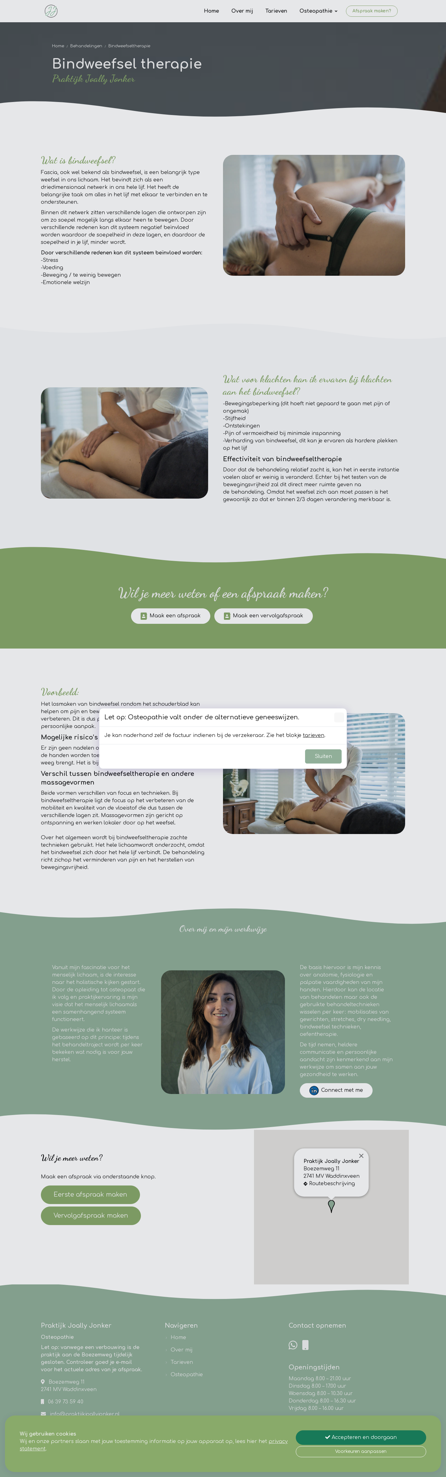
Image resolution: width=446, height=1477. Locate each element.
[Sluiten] (339, 717)
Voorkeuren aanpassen (361, 1451)
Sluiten (323, 756)
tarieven (313, 735)
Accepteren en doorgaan (361, 1437)
